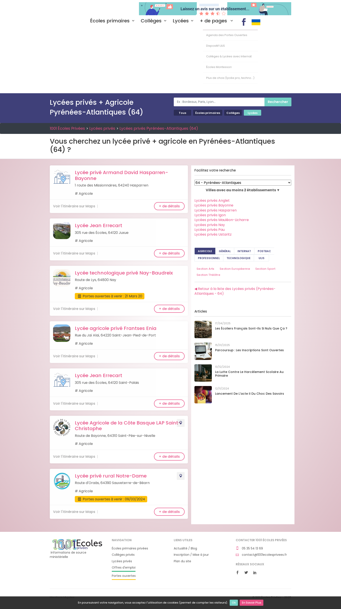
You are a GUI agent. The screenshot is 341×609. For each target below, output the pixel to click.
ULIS (261, 258)
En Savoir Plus (251, 603)
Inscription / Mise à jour (191, 555)
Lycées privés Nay (209, 224)
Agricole (205, 251)
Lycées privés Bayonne (213, 205)
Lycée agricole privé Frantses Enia (115, 328)
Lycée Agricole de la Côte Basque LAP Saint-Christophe (128, 425)
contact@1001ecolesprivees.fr (261, 555)
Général (225, 251)
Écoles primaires (113, 21)
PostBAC (264, 251)
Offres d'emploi (123, 568)
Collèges (154, 21)
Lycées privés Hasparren (215, 210)
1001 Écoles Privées (77, 8)
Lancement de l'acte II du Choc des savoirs (249, 393)
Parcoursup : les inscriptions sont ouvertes (249, 350)
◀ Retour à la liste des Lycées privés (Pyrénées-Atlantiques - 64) (235, 291)
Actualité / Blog (185, 548)
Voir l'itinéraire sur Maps (74, 206)
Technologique (239, 258)
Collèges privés (123, 555)
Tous (182, 113)
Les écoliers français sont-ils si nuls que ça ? (251, 328)
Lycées (184, 21)
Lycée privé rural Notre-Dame (111, 476)
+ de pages (217, 21)
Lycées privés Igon (210, 215)
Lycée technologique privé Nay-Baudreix (124, 273)
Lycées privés (102, 128)
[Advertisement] (170, 60)
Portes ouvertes (124, 576)
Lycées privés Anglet (212, 200)
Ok (234, 603)
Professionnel (209, 258)
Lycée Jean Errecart (98, 225)
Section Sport (265, 269)
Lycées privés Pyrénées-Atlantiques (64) (159, 128)
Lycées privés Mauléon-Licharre (221, 219)
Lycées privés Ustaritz (213, 234)
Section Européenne (235, 269)
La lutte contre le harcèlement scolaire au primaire (249, 374)
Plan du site (182, 561)
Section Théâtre (208, 275)
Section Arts (205, 269)
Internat (244, 251)
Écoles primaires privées (130, 548)
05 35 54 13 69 (249, 548)
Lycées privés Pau (209, 229)
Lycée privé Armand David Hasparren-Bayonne (121, 175)
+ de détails (169, 206)
